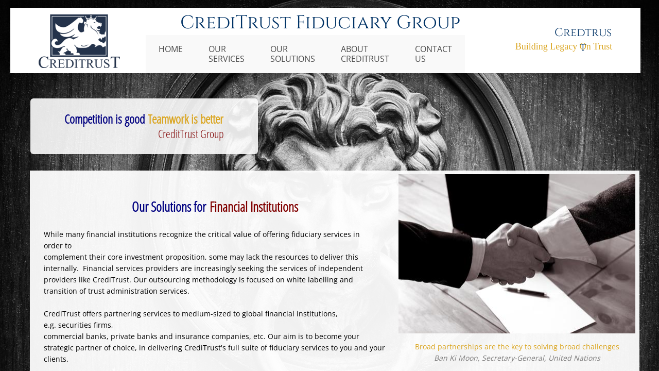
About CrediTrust (365, 53)
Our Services (227, 53)
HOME (171, 49)
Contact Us (433, 53)
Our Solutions (292, 53)
